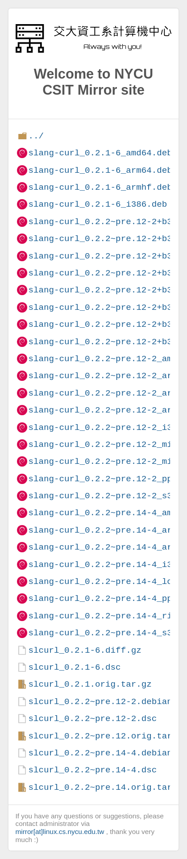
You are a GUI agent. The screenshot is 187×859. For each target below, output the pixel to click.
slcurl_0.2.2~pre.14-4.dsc (92, 770)
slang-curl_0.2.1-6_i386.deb (97, 204)
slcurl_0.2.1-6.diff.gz (84, 650)
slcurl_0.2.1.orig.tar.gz (89, 684)
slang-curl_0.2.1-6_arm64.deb (100, 170)
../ (36, 136)
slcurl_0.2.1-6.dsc (74, 667)
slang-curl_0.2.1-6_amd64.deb (100, 153)
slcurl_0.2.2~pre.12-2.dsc (92, 719)
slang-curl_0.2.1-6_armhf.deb (100, 187)
